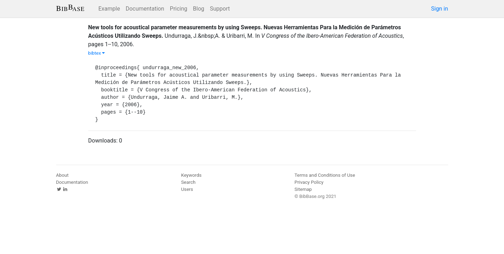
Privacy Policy (309, 182)
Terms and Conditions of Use (325, 175)
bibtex (96, 53)
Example (109, 8)
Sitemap (303, 189)
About (62, 175)
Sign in (439, 8)
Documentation (145, 8)
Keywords (191, 175)
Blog (198, 8)
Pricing (179, 8)
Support (220, 8)
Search (188, 182)
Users (187, 189)
